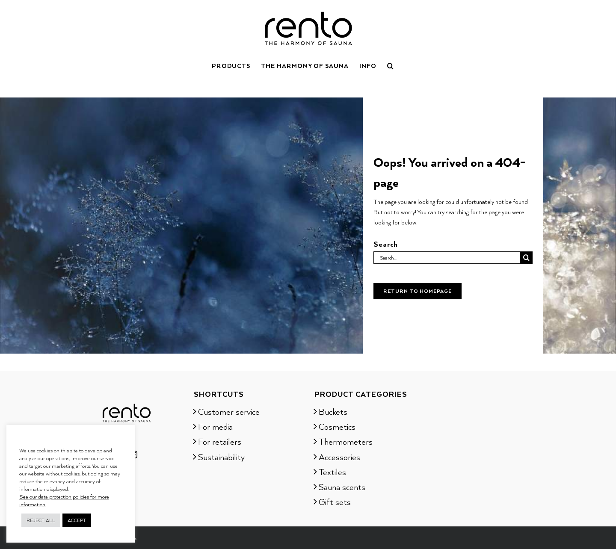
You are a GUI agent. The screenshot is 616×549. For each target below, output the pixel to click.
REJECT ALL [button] (41, 520)
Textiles (332, 472)
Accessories (339, 457)
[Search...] (446, 257)
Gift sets (335, 502)
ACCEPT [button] (77, 520)
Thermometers (346, 441)
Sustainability (221, 457)
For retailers (219, 441)
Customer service (229, 411)
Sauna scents (342, 487)
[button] (390, 65)
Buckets (333, 411)
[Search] (526, 257)
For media (215, 426)
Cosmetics (337, 426)
